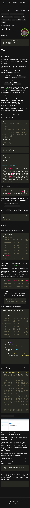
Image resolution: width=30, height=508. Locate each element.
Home (8, 2)
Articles (14, 2)
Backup (19, 19)
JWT (24, 19)
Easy (17, 14)
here (20, 115)
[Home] (3, 2)
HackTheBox (15, 10)
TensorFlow (5, 17)
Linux (12, 14)
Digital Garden (18, 503)
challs (8, 10)
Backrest (17, 17)
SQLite (3, 22)
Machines (23, 10)
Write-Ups (22, 2)
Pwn (22, 14)
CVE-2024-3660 (6, 19)
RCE (13, 19)
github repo (14, 265)
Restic (23, 17)
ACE (11, 17)
